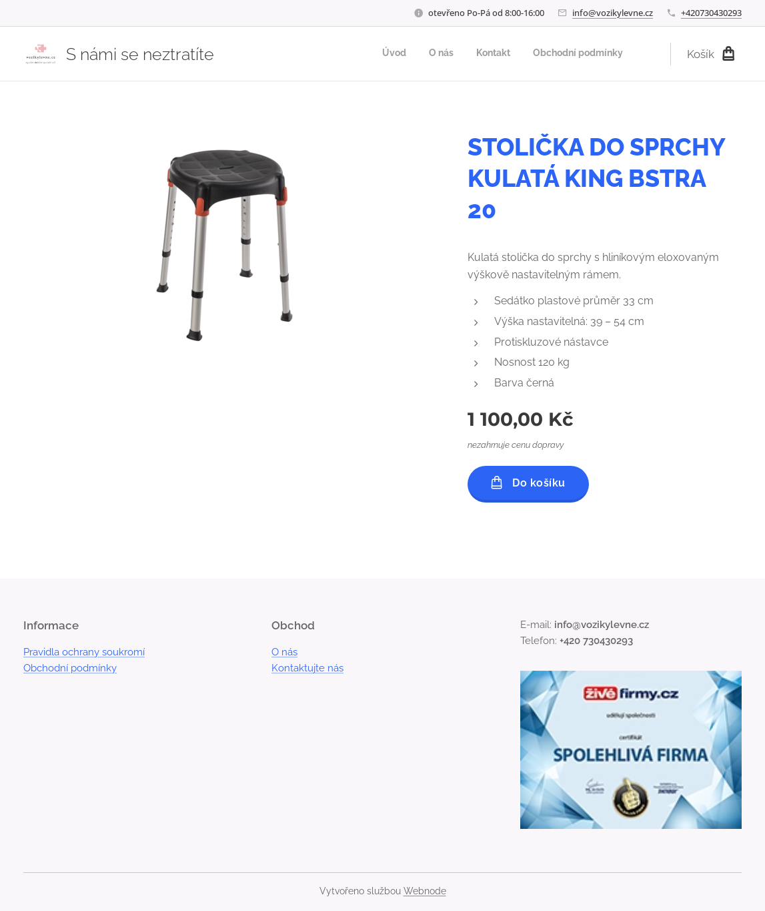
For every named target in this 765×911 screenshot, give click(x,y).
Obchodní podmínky (70, 668)
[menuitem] (555, 54)
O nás (284, 652)
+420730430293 (711, 13)
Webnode (425, 891)
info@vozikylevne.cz (612, 13)
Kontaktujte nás (307, 668)
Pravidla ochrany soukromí (84, 652)
